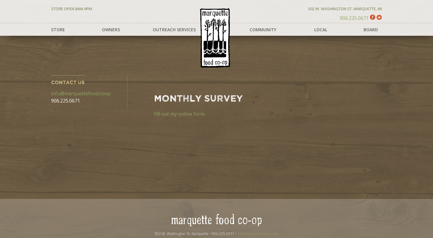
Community (263, 29)
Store (58, 29)
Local (320, 29)
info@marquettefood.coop (81, 93)
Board (371, 29)
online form (191, 114)
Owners (111, 29)
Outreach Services (174, 29)
